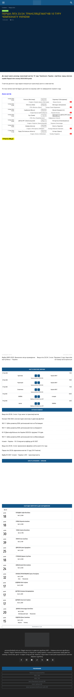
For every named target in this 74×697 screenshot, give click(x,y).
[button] (3, 2)
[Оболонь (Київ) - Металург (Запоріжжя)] (37, 105)
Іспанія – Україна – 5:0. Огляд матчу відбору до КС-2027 (20, 441)
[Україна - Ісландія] (37, 396)
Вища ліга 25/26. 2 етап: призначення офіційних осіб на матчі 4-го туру (24, 446)
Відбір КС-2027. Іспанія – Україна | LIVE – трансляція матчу (21, 455)
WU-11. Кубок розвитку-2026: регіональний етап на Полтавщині (22, 423)
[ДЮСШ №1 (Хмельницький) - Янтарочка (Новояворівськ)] (37, 121)
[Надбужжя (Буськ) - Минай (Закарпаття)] (37, 111)
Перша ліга (12, 7)
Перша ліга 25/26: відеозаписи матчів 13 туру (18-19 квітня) (21, 450)
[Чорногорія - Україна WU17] (37, 382)
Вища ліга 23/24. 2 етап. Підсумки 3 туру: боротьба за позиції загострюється (54, 358)
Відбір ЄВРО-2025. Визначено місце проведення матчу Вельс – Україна (18, 358)
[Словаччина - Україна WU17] (37, 389)
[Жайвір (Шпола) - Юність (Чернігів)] (37, 127)
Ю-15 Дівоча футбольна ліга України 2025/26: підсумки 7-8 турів (22, 432)
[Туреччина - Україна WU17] (37, 375)
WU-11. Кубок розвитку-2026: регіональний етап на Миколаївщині (23, 437)
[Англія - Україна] (37, 403)
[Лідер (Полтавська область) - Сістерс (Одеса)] (37, 132)
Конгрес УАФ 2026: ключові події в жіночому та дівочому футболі (23, 419)
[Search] (71, 2)
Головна (4, 7)
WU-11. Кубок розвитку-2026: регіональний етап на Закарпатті (22, 428)
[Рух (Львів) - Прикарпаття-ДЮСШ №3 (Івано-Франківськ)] (37, 116)
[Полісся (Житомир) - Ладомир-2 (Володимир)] (37, 100)
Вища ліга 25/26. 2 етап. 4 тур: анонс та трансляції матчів (20, 414)
